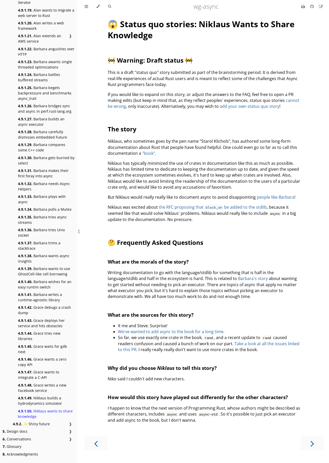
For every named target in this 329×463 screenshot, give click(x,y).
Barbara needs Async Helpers (44, 186)
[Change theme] (98, 6)
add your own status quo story (249, 106)
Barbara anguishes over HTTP (46, 51)
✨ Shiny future (31, 423)
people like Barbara (275, 197)
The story (122, 129)
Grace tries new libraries (39, 336)
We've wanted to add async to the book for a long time (170, 331)
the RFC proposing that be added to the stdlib (213, 207)
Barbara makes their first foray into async (43, 173)
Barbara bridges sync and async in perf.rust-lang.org (44, 108)
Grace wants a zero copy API (42, 362)
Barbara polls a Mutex (44, 209)
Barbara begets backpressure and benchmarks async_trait (44, 93)
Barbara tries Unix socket (41, 232)
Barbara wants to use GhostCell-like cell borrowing (44, 271)
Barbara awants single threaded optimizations (45, 64)
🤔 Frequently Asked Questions (155, 242)
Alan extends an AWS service (39, 38)
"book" (148, 153)
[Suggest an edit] (321, 6)
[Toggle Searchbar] (109, 6)
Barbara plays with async (42, 199)
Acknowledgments (20, 454)
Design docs (15, 431)
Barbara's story (253, 278)
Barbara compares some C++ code (41, 147)
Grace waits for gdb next (42, 349)
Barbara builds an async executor (41, 122)
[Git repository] (312, 6)
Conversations (17, 439)
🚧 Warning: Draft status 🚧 (150, 60)
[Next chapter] (312, 443)
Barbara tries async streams (42, 220)
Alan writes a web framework (41, 26)
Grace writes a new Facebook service (42, 388)
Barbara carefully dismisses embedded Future (42, 134)
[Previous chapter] (95, 443)
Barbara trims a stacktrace (39, 245)
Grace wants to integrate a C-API (38, 375)
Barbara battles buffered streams (39, 77)
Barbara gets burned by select (46, 160)
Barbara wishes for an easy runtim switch (44, 284)
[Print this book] (303, 6)
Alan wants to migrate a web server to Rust (46, 13)
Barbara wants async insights (43, 258)
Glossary (12, 446)
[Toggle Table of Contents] (86, 6)
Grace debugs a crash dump (44, 310)
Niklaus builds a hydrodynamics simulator (40, 401)
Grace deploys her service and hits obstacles (41, 323)
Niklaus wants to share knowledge (45, 414)
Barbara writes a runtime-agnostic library (40, 297)
